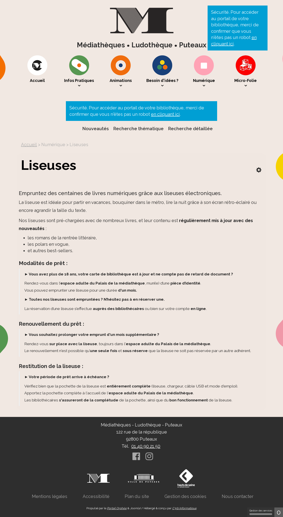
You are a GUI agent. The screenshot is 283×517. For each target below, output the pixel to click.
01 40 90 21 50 (145, 446)
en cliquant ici (165, 114)
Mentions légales (49, 496)
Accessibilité (96, 496)
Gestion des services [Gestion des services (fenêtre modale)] (260, 512)
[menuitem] (37, 71)
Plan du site (137, 496)
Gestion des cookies (185, 496)
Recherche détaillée (190, 128)
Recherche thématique (138, 128)
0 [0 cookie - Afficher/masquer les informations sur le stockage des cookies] (279, 512)
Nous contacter (237, 496)
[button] (79, 71)
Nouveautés (95, 128)
